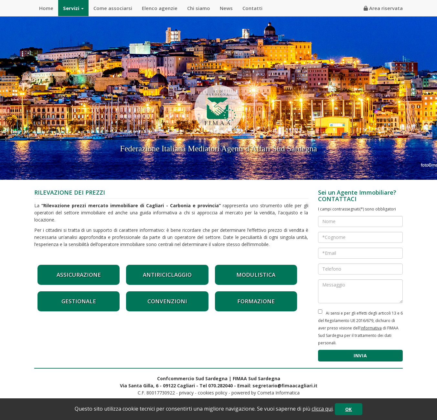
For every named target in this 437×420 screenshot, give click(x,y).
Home (46, 8)
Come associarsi (112, 8)
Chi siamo (198, 8)
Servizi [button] (73, 8)
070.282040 (220, 385)
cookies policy (212, 393)
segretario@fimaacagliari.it (284, 385)
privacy (186, 393)
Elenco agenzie (159, 8)
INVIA (360, 355)
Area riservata (383, 8)
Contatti (252, 8)
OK (348, 409)
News (226, 8)
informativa (371, 328)
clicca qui (322, 408)
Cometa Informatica (278, 393)
